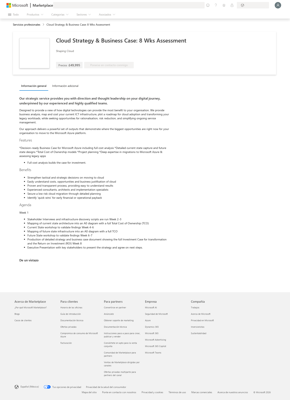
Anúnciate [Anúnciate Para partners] (109, 313)
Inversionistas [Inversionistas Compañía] (197, 326)
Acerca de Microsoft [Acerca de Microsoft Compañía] (200, 313)
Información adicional (65, 86)
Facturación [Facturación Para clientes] (66, 342)
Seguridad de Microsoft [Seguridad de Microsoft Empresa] (156, 313)
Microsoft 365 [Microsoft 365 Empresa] (151, 333)
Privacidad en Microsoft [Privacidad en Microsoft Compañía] (202, 320)
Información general (34, 86)
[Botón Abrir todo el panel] (13, 14)
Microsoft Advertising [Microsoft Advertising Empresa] (155, 339)
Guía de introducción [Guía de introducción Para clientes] (70, 313)
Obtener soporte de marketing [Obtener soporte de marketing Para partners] (119, 320)
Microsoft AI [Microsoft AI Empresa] (151, 307)
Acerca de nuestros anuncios (233, 392)
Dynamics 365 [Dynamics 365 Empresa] (152, 326)
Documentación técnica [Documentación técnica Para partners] (115, 326)
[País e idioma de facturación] (253, 5)
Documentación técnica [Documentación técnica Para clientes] (71, 320)
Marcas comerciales (201, 392)
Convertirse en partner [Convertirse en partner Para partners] (115, 307)
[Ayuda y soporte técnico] (216, 5)
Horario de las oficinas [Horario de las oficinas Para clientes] (71, 307)
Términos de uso (177, 392)
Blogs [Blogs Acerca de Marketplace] (17, 313)
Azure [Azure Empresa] (148, 320)
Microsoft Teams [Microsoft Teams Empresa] (153, 352)
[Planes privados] (232, 5)
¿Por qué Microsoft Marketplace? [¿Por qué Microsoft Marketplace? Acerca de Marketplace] (30, 307)
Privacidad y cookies (152, 392)
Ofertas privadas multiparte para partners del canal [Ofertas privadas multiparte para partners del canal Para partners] (120, 373)
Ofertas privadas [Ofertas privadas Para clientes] (68, 326)
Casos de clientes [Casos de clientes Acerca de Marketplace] (23, 320)
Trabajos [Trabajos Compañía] (195, 307)
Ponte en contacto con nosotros (119, 392)
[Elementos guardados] (224, 5)
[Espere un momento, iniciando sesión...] (278, 5)
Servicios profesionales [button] (26, 24)
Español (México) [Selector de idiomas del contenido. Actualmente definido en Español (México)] (30, 386)
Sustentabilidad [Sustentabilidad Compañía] (198, 333)
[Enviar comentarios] (208, 5)
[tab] (34, 85)
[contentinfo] (43, 24)
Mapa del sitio (89, 392)
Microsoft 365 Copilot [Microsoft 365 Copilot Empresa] (155, 346)
